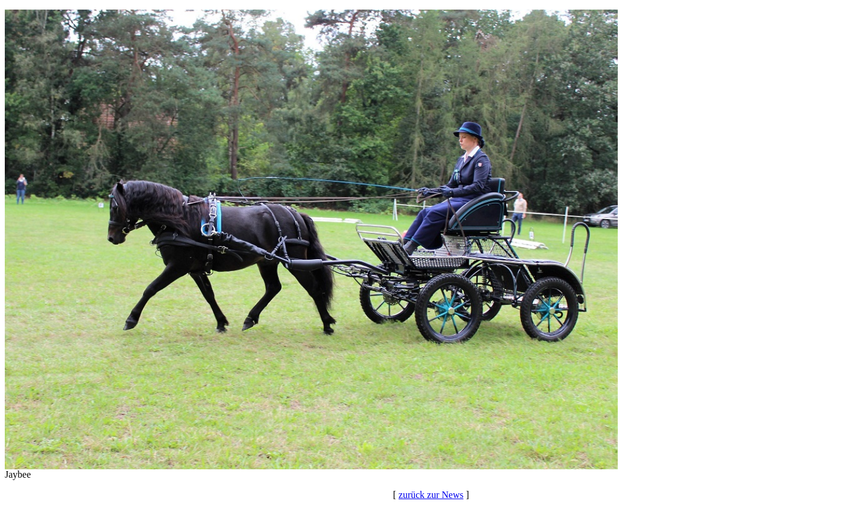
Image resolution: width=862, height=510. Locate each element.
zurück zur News (431, 495)
